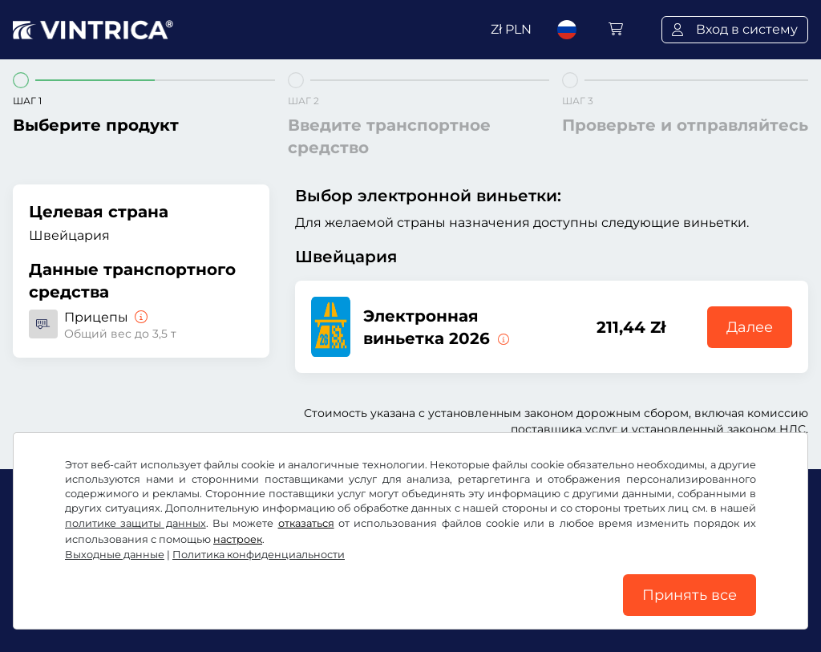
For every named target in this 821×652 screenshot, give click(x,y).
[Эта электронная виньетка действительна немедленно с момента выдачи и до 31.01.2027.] (502, 338)
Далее (749, 327)
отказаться (306, 523)
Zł (511, 29)
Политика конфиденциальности (258, 555)
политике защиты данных (135, 523)
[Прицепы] (139, 317)
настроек (237, 539)
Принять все (689, 595)
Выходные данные (114, 555)
